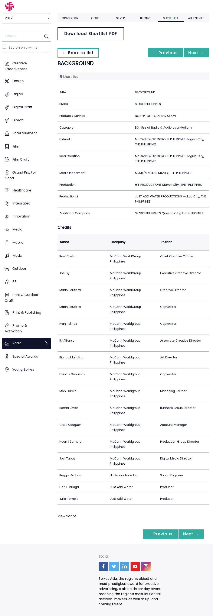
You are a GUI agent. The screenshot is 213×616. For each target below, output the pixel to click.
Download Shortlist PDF (90, 33)
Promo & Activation (16, 328)
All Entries (196, 18)
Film (15, 146)
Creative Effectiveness (16, 66)
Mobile (17, 242)
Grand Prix (70, 18)
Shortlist (170, 18)
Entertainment (24, 133)
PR (14, 281)
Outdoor (19, 268)
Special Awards (25, 356)
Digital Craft (22, 107)
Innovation (21, 216)
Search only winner (24, 47)
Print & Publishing (26, 312)
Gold (95, 18)
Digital (18, 94)
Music (17, 255)
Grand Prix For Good (20, 175)
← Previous (164, 52)
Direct (17, 120)
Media (17, 229)
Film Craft (20, 159)
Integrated (21, 203)
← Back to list (78, 52)
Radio (17, 343)
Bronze (145, 18)
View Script (67, 516)
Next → (196, 52)
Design (18, 81)
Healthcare (21, 190)
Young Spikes (23, 369)
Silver (120, 18)
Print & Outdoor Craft (22, 297)
